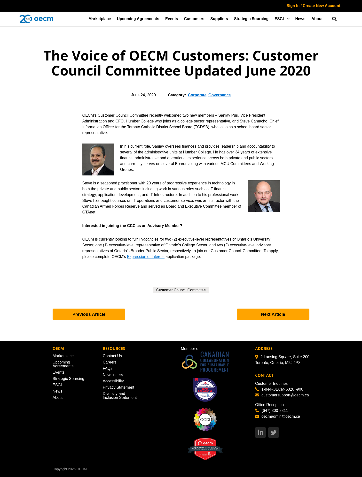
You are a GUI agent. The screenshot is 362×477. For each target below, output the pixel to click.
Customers (194, 19)
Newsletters (113, 375)
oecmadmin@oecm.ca (277, 416)
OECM (82, 469)
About (317, 19)
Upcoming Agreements (138, 19)
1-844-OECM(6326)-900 (279, 389)
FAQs (107, 368)
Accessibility (113, 381)
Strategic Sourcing (251, 19)
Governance (219, 95)
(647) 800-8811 (271, 411)
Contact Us (112, 356)
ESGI (279, 19)
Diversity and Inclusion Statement (120, 396)
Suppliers (219, 19)
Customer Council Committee (181, 290)
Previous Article (88, 314)
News (300, 19)
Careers (110, 362)
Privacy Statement (118, 387)
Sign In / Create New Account (313, 6)
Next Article (273, 314)
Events (171, 19)
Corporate (197, 95)
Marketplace (99, 19)
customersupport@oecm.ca (282, 395)
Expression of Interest (146, 257)
